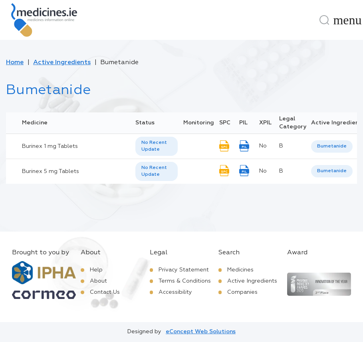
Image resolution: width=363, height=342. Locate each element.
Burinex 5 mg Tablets (50, 171)
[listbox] (156, 146)
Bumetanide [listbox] (332, 146)
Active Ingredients (62, 62)
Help (96, 270)
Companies (242, 292)
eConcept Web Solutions (201, 331)
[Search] (324, 19)
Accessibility (175, 292)
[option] (332, 146)
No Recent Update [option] (154, 146)
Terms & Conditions (185, 281)
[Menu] (347, 19)
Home (15, 62)
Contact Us (105, 292)
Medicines (240, 270)
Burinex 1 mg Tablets (50, 146)
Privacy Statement (184, 270)
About (98, 281)
